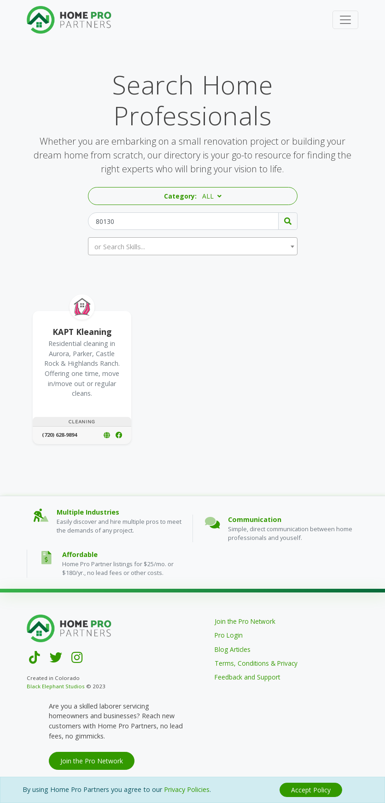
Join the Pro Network (245, 621)
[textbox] (193, 246)
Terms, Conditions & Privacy (256, 663)
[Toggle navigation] (345, 20)
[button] (193, 196)
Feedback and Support (247, 677)
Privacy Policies (187, 789)
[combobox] (193, 246)
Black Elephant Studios (56, 686)
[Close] (311, 790)
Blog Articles (233, 649)
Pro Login (229, 635)
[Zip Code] (183, 221)
